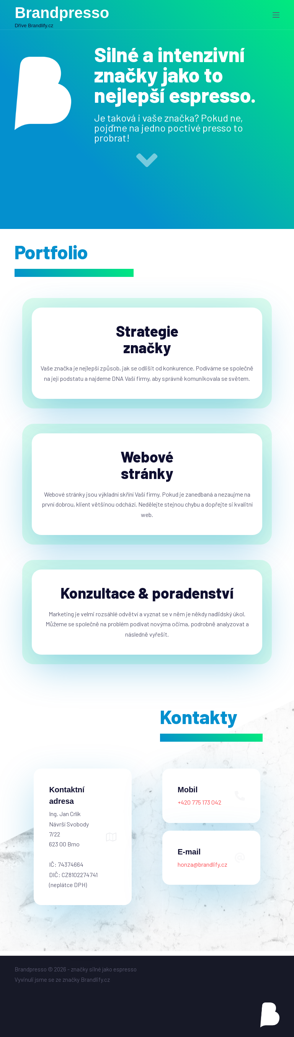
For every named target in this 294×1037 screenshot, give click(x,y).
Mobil (188, 794)
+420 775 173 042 (199, 806)
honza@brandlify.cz (202, 868)
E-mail (189, 856)
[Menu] (276, 15)
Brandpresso (62, 12)
